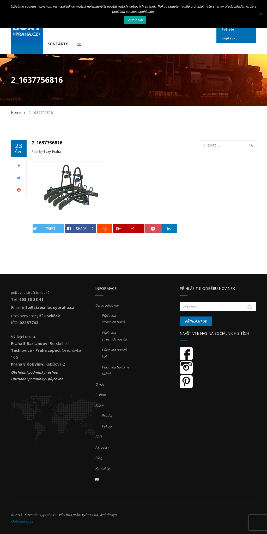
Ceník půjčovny (107, 305)
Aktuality (102, 447)
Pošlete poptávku (230, 33)
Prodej (107, 415)
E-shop (100, 394)
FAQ (98, 436)
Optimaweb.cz (22, 521)
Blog (98, 457)
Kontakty (57, 43)
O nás (99, 384)
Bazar (99, 405)
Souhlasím (134, 20)
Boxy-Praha (52, 151)
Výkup (107, 426)
